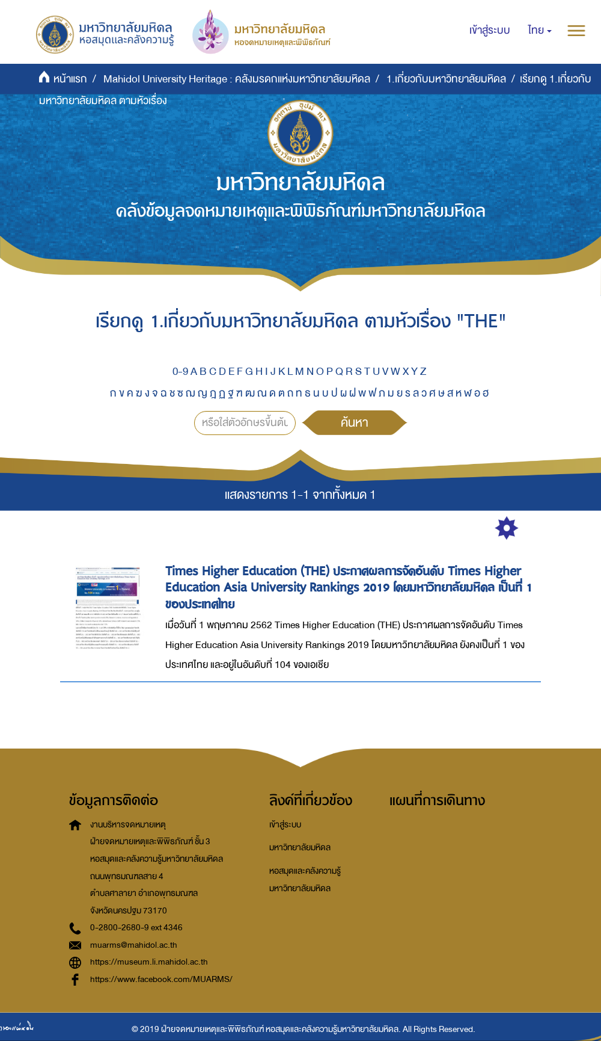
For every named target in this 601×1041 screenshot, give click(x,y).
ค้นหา (354, 422)
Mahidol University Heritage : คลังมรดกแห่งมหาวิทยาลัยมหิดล (236, 79)
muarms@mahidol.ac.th (133, 945)
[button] (540, 31)
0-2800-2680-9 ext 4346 (136, 927)
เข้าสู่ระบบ (285, 824)
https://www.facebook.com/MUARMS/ (161, 979)
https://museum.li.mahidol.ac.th (149, 961)
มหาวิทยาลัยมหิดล (300, 847)
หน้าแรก (70, 79)
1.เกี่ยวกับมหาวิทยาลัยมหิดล (446, 79)
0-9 (180, 371)
